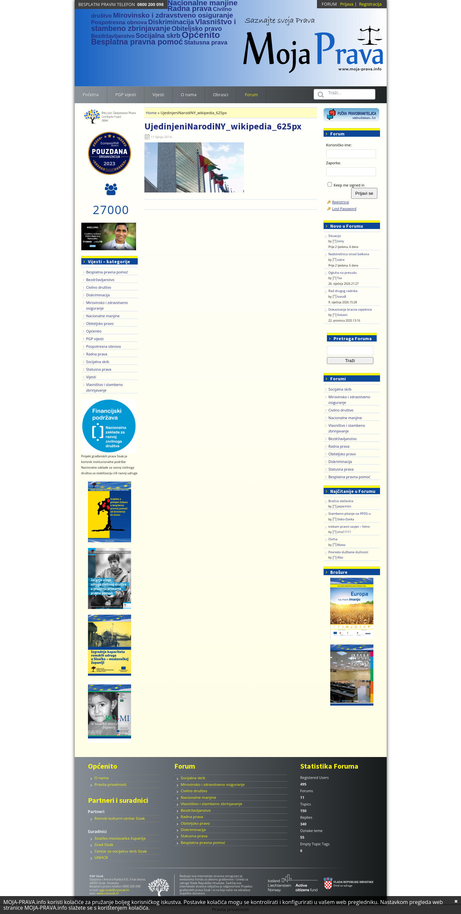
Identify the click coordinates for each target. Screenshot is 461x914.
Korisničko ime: (339, 144)
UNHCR (101, 857)
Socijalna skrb (98, 361)
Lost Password (344, 208)
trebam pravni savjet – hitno (349, 526)
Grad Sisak (104, 844)
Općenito (94, 331)
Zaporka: (333, 162)
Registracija (370, 4)
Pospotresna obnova (103, 346)
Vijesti (91, 376)
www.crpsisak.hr (108, 893)
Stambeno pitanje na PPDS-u (350, 513)
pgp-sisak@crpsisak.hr (114, 890)
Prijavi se (364, 193)
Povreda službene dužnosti (348, 552)
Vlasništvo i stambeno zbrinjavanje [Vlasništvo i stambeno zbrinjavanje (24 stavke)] (163, 25)
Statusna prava (99, 369)
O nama (102, 777)
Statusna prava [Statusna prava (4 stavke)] (205, 42)
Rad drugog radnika (343, 291)
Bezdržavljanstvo (100, 279)
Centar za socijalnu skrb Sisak (121, 851)
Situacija (335, 236)
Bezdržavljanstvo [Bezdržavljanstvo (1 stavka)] (113, 36)
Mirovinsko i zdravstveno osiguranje (213, 784)
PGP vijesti (95, 338)
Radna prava (97, 353)
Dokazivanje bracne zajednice (350, 309)
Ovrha (333, 539)
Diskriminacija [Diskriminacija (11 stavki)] (171, 22)
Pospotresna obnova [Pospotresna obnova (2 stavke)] (119, 22)
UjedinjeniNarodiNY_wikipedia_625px (222, 126)
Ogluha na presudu (343, 272)
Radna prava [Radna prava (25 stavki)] (190, 8)
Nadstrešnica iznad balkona (349, 254)
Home (151, 112)
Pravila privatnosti (111, 784)
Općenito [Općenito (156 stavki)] (201, 35)
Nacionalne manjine (103, 315)
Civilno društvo (98, 287)
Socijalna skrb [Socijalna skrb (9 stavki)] (158, 35)
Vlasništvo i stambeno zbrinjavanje (211, 803)
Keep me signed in (349, 185)
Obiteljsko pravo (100, 323)
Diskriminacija (98, 294)
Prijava (346, 4)
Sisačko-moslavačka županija (120, 838)
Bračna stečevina (341, 501)
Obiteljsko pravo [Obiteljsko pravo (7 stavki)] (197, 28)
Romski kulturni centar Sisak (120, 818)
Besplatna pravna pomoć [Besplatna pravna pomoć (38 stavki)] (137, 42)
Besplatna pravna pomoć (107, 271)
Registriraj (340, 201)
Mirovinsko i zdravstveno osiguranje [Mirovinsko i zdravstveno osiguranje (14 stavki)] (173, 15)
